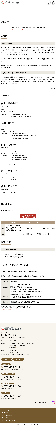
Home (2, 6)
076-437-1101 (12, 377)
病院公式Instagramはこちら (42, 402)
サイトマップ (5, 410)
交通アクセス (18, 359)
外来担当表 (22, 27)
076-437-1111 (12, 367)
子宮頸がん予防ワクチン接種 (38, 27)
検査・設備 (28, 27)
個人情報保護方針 (7, 415)
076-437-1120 (12, 386)
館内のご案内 (6, 359)
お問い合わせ (6, 413)
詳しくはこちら (11, 347)
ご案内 (12, 27)
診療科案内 (9, 6)
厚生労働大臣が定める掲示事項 (11, 420)
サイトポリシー (6, 418)
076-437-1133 (12, 396)
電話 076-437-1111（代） (10, 309)
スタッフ (17, 27)
